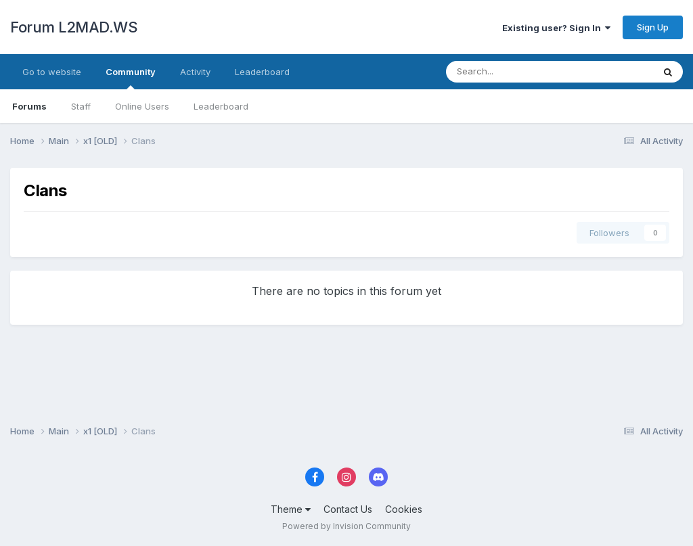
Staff (81, 106)
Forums (29, 106)
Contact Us (347, 509)
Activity (195, 71)
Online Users (142, 106)
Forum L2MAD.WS (73, 27)
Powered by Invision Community (346, 526)
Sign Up (653, 27)
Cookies (403, 509)
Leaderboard (221, 106)
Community (131, 77)
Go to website (51, 71)
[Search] (514, 72)
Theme (291, 509)
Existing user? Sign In (556, 27)
